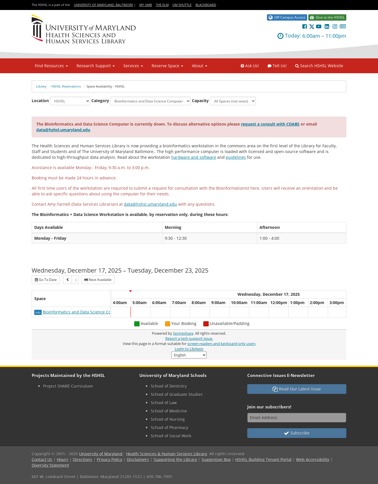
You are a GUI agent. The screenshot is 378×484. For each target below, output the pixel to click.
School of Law (164, 402)
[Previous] (67, 279)
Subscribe (296, 433)
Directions (82, 459)
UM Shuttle (182, 5)
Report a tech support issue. (189, 338)
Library (41, 86)
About (199, 65)
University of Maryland (100, 454)
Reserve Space (167, 65)
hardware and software (193, 157)
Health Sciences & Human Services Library (166, 454)
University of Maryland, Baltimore (103, 5)
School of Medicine (169, 411)
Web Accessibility (312, 459)
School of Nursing (168, 419)
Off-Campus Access (287, 17)
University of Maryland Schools (172, 375)
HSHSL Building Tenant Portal (263, 459)
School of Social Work (171, 436)
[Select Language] (189, 355)
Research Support (96, 65)
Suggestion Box (216, 459)
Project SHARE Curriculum (68, 386)
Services (133, 65)
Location (40, 100)
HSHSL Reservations (66, 86)
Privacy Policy (109, 459)
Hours (62, 459)
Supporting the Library (175, 459)
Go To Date (46, 279)
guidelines (236, 157)
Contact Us (42, 459)
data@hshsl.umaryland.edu (63, 129)
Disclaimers (138, 459)
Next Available (98, 279)
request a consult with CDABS (270, 124)
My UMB (145, 5)
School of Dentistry (169, 386)
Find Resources (51, 65)
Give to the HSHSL (327, 17)
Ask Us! (250, 65)
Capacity (200, 100)
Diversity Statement (50, 465)
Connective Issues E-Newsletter (281, 375)
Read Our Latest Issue (296, 389)
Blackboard (206, 5)
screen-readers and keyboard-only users (221, 343)
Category (100, 100)
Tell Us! (277, 65)
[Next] (75, 279)
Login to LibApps (189, 348)
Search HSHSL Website (319, 65)
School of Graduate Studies (177, 394)
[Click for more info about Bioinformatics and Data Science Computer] (38, 312)
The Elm (162, 5)
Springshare (183, 333)
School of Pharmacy (169, 427)
